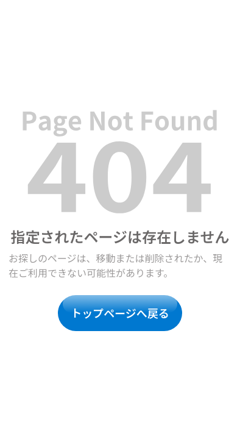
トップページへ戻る (120, 313)
